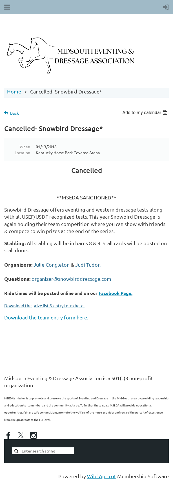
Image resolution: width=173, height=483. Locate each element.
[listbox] (145, 112)
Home (14, 91)
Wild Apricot (101, 476)
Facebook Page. (115, 293)
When (25, 146)
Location (22, 152)
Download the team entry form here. (46, 317)
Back (14, 113)
